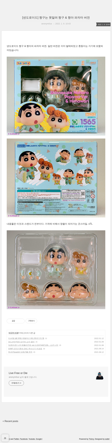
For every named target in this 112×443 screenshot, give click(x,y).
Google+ (39, 439)
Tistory (91, 439)
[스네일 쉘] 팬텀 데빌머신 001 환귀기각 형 (26, 338)
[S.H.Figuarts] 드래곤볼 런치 (20, 352)
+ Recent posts (10, 421)
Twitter (16, 439)
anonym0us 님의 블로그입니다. (23, 377)
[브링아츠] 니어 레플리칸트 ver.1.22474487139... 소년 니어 (33, 345)
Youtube (32, 439)
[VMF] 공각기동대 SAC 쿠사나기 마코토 (25, 349)
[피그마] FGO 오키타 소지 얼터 (21, 342)
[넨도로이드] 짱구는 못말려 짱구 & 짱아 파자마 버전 (56, 17)
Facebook (24, 439)
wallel (107, 439)
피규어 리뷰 (14, 333)
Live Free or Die (18, 373)
